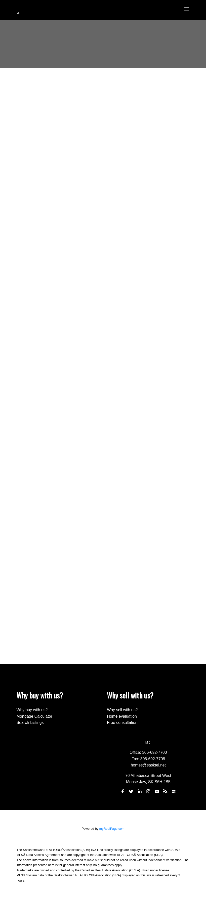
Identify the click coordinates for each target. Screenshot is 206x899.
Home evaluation (122, 716)
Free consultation (122, 722)
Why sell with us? (122, 710)
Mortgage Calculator (34, 716)
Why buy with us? (31, 710)
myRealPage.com (111, 828)
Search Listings (29, 722)
